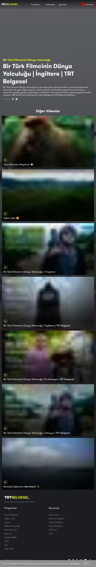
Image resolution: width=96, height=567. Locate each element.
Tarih (6, 541)
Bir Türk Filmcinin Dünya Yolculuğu (27, 60)
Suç (6, 545)
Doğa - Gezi (9, 518)
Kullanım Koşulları (56, 518)
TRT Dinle (53, 530)
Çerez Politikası (56, 526)
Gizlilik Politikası (56, 522)
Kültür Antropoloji (12, 526)
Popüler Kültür (10, 537)
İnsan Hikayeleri (11, 515)
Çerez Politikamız (74, 563)
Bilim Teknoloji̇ (10, 530)
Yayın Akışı (62, 5)
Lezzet (7, 522)
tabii (51, 533)
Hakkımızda (50, 5)
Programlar (35, 5)
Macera (7, 533)
